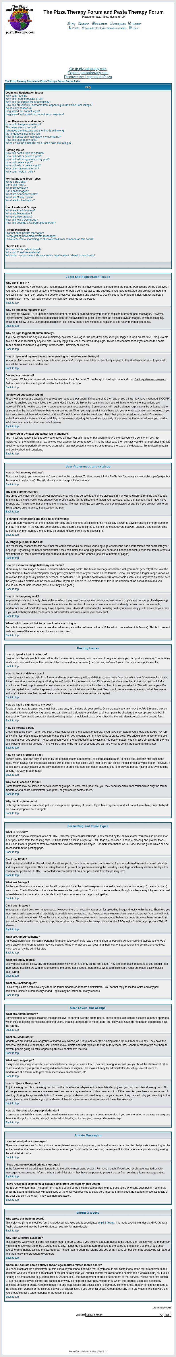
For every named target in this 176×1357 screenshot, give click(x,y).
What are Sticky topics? (19, 197)
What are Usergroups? (19, 216)
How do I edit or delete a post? (24, 156)
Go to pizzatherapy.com (88, 69)
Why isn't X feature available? (23, 252)
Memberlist (99, 24)
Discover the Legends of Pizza (88, 77)
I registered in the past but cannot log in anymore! (35, 114)
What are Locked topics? (20, 200)
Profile (74, 28)
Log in (134, 28)
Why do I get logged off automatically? (28, 101)
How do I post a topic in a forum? (25, 153)
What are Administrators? (20, 210)
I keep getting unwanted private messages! (31, 236)
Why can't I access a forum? (22, 168)
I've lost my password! (19, 108)
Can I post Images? (17, 191)
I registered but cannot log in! (23, 111)
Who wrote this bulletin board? (23, 249)
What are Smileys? (17, 188)
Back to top (12, 302)
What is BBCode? (16, 181)
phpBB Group (106, 1222)
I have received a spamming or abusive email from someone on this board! (49, 239)
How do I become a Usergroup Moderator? (31, 222)
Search (83, 24)
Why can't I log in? (16, 95)
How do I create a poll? (19, 162)
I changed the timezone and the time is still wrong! (35, 130)
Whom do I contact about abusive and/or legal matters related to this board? (50, 255)
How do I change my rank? (21, 139)
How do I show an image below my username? (33, 136)
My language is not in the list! (23, 133)
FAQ (71, 24)
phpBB (82, 1351)
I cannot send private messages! (25, 233)
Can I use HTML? (16, 184)
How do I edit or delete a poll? (23, 165)
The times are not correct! (21, 127)
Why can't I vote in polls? (20, 171)
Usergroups (118, 24)
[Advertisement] (88, 50)
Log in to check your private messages (104, 28)
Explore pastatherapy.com (88, 73)
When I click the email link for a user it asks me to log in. (39, 143)
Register (134, 24)
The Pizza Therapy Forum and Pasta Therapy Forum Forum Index (42, 81)
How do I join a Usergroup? (22, 219)
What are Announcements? (22, 194)
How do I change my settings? (23, 124)
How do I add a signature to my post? (28, 159)
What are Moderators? (19, 213)
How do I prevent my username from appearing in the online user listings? (49, 105)
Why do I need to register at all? (24, 98)
